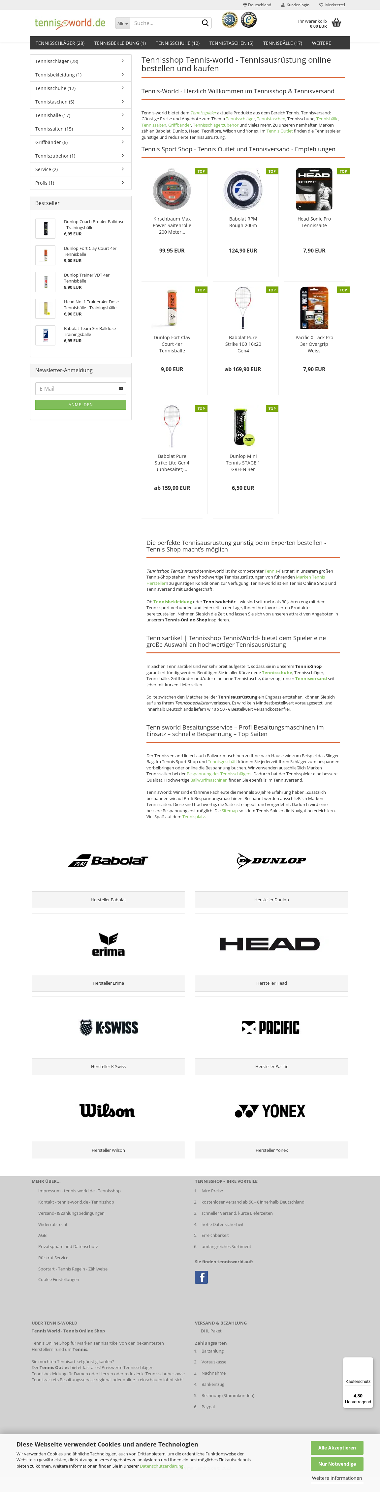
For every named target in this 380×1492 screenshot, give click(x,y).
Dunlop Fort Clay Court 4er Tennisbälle (172, 344)
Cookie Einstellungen (58, 1295)
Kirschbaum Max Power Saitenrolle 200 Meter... (172, 225)
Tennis (271, 571)
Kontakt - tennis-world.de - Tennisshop (76, 1217)
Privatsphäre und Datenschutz (68, 1262)
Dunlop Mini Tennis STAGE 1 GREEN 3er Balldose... (243, 463)
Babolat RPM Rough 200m (243, 222)
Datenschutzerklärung (161, 1466)
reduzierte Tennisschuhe (148, 1389)
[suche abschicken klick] (205, 23)
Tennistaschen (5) (231, 43)
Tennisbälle (327, 119)
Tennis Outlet (280, 131)
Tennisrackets (45, 1395)
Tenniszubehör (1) (55, 156)
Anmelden (81, 404)
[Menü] (369, 1361)
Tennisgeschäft (222, 761)
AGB (42, 1251)
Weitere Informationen (337, 1478)
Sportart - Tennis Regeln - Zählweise (73, 1285)
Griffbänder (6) (51, 142)
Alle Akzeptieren (337, 1448)
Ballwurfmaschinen (209, 780)
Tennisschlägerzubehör (215, 125)
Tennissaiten (154, 125)
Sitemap (230, 811)
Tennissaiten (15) (54, 129)
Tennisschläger (240, 119)
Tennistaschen (271, 119)
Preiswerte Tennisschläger (127, 1383)
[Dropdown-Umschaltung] (122, 23)
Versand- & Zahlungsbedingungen (71, 1229)
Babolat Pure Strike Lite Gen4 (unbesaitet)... (172, 462)
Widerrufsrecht (53, 1240)
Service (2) (46, 169)
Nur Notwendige (337, 1464)
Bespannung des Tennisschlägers (219, 774)
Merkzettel (332, 5)
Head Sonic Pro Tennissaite (314, 222)
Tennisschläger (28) (60, 43)
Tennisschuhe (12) (178, 43)
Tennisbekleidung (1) (120, 43)
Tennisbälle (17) (282, 43)
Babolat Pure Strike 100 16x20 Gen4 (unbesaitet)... (243, 344)
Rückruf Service (53, 1273)
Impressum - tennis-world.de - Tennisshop (79, 1206)
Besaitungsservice (77, 1395)
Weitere (321, 43)
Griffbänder (179, 125)
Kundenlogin (295, 5)
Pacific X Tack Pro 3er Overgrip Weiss (314, 344)
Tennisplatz (193, 817)
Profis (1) (44, 183)
